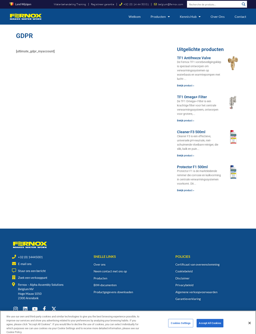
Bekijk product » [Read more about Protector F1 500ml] (185, 190)
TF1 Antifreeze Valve (194, 58)
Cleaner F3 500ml (191, 132)
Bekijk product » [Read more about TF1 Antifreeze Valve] (185, 85)
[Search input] (213, 4)
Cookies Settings (181, 327)
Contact (240, 16)
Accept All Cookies (210, 327)
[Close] (249, 327)
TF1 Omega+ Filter (192, 97)
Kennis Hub (190, 16)
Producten (160, 16)
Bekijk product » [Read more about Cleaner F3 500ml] (185, 155)
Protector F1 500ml (192, 167)
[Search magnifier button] (243, 4)
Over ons (217, 16)
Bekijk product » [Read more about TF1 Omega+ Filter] (185, 120)
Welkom (135, 16)
